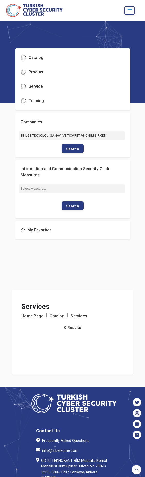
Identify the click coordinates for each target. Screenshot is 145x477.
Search (72, 149)
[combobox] (72, 188)
